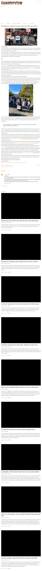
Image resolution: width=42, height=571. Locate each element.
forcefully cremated (31, 68)
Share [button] (38, 165)
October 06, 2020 (7, 183)
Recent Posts (31, 23)
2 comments (6, 482)
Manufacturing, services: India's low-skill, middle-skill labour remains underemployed (19, 221)
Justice (6, 166)
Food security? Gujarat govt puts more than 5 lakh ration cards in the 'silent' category (20, 304)
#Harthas (2, 162)
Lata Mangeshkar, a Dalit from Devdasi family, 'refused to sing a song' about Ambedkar (20, 472)
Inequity (3, 166)
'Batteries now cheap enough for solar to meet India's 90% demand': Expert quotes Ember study (21, 514)
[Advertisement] (21, 15)
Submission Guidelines (16, 23)
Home (2, 23)
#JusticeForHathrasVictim (22, 162)
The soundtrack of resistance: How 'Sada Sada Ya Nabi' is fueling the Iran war (18, 429)
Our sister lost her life (4, 65)
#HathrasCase (7, 162)
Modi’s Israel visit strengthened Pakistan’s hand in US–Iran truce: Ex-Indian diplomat (19, 387)
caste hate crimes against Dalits (28, 152)
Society (12, 166)
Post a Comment (4, 185)
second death (11, 69)
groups (9, 52)
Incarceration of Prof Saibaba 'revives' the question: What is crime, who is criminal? (19, 261)
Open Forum (8, 23)
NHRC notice (3, 147)
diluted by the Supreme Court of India (15, 138)
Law (9, 166)
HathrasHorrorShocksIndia (14, 162)
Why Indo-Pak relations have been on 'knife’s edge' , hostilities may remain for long (19, 345)
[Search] (37, 1)
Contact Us (25, 23)
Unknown (6, 174)
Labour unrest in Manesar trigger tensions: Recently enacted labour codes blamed (19, 558)
